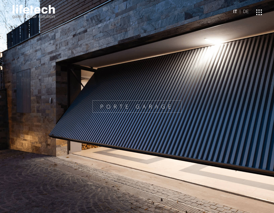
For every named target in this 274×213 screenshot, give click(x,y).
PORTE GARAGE (137, 106)
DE (246, 11)
